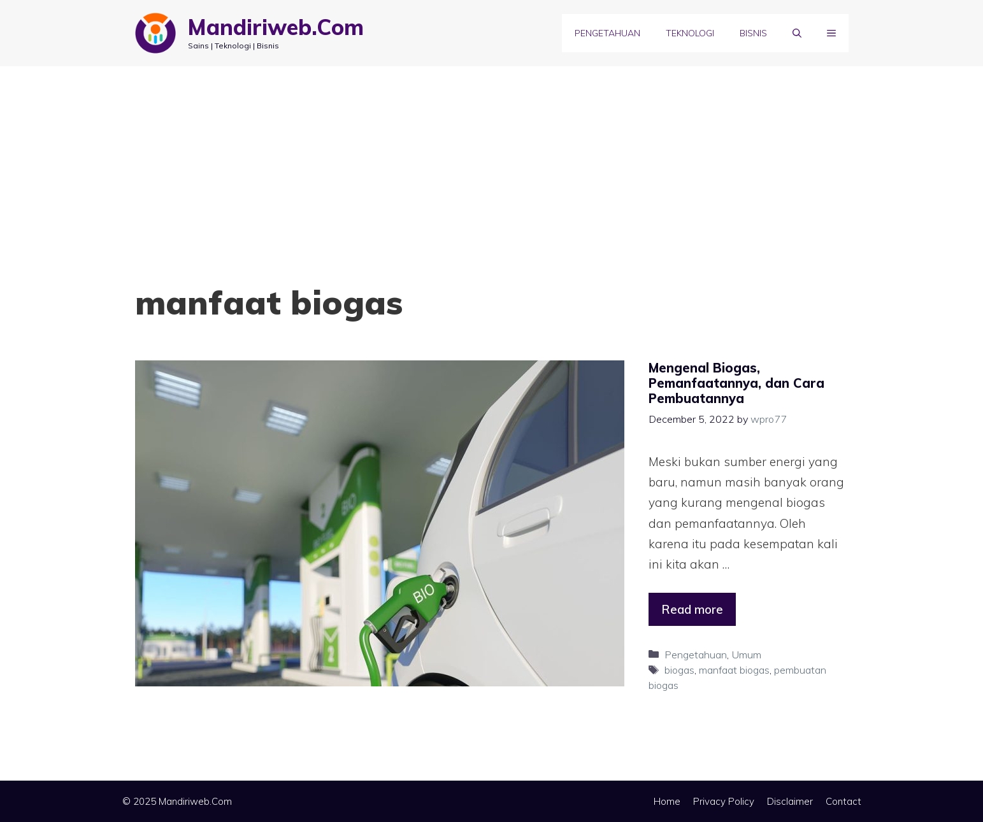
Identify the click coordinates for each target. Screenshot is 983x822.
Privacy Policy (723, 801)
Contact (843, 801)
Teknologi (690, 33)
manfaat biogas (734, 669)
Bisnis (753, 33)
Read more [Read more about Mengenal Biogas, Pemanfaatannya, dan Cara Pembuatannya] (692, 609)
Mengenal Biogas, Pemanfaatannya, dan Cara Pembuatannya (736, 383)
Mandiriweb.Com (276, 27)
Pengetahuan (607, 33)
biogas (679, 669)
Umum (746, 654)
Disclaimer (790, 801)
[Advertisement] (492, 162)
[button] (831, 33)
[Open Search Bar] (797, 33)
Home (667, 801)
